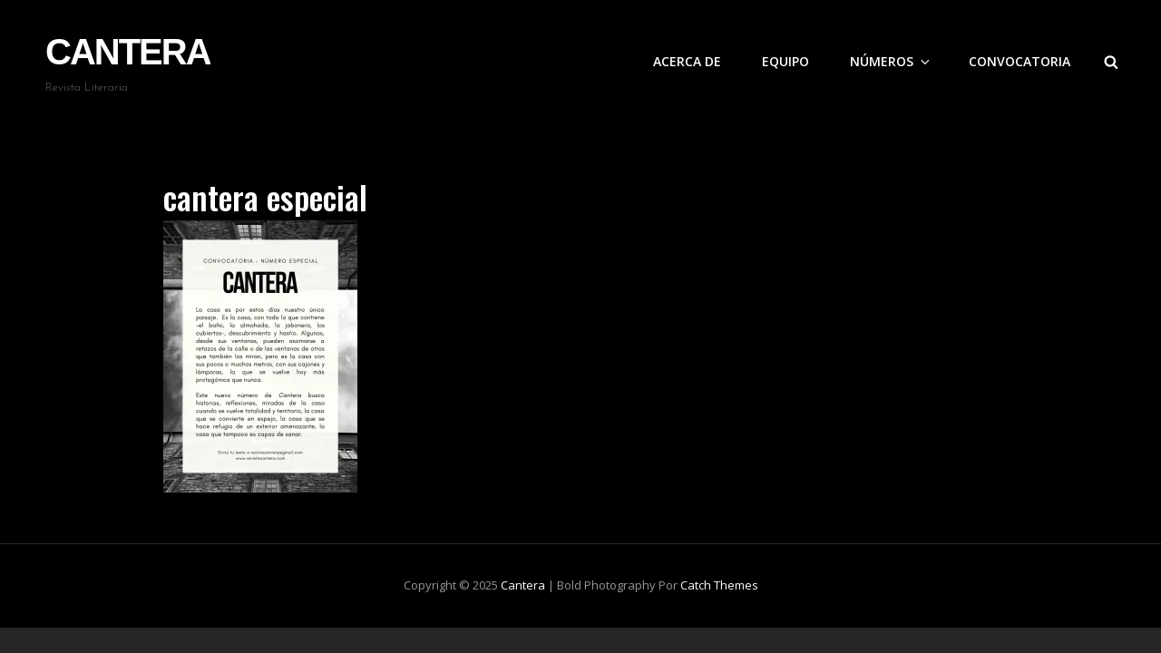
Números (891, 61)
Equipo (785, 61)
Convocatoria (1019, 61)
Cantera (127, 52)
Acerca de (687, 61)
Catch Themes (719, 585)
